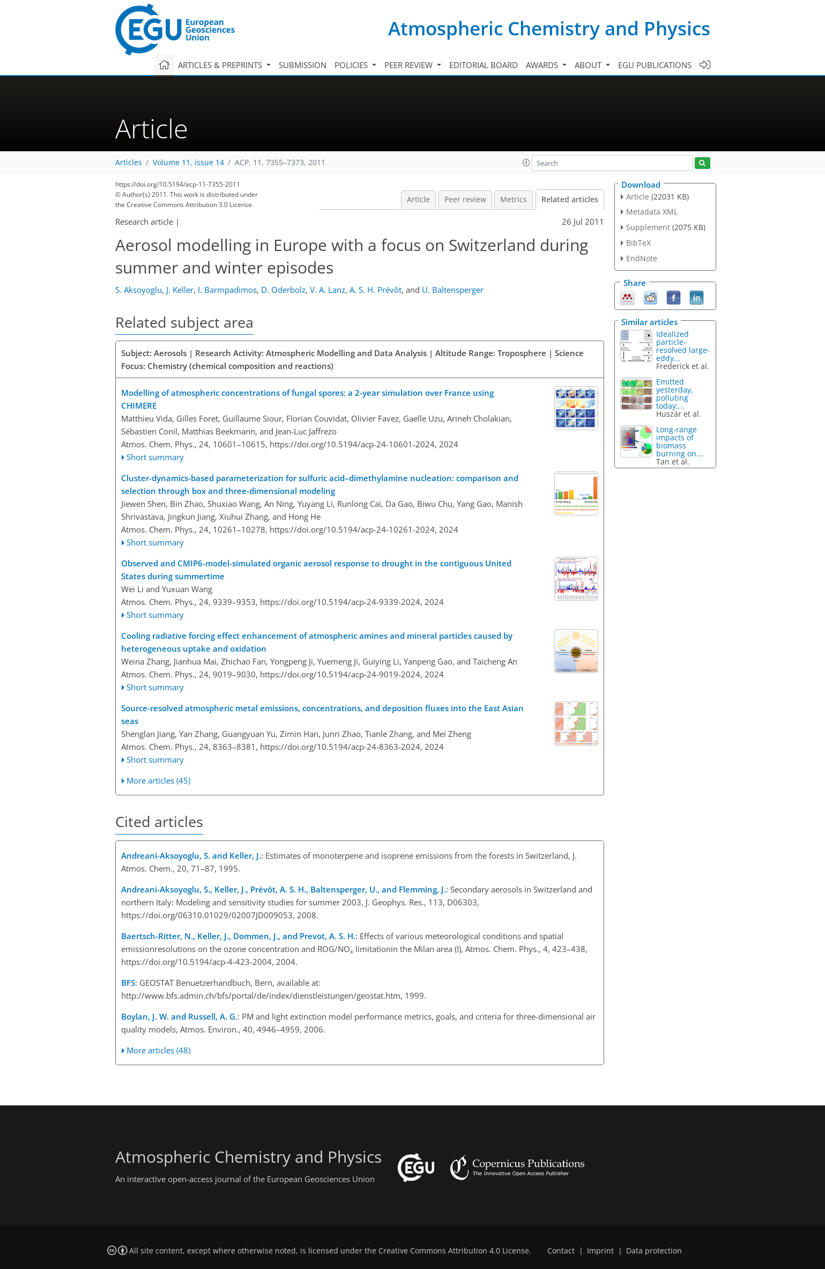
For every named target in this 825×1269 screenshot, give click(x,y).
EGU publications (655, 65)
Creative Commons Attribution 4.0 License (453, 1251)
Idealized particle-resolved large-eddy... (683, 346)
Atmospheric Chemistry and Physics (549, 28)
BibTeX (638, 243)
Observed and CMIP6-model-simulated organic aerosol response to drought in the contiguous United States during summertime (316, 569)
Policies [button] (352, 65)
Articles (128, 162)
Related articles (569, 199)
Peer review (465, 199)
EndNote (641, 258)
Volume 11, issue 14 (188, 162)
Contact (561, 1251)
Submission (302, 65)
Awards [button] (543, 65)
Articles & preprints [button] (221, 65)
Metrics (513, 199)
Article (418, 199)
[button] (526, 162)
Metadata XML (652, 211)
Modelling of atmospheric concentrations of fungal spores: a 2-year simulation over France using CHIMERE (307, 399)
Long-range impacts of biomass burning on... (679, 441)
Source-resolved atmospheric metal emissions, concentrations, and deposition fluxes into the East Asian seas (322, 714)
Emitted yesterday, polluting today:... (674, 394)
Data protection (654, 1251)
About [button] (589, 65)
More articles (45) (158, 780)
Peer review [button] (409, 65)
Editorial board (483, 65)
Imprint (600, 1251)
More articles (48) (158, 1050)
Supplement (648, 227)
